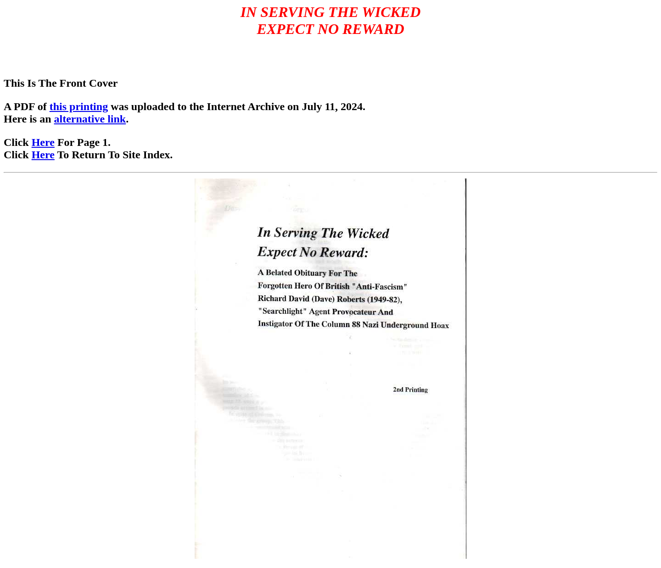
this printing (79, 106)
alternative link (90, 119)
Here (43, 142)
